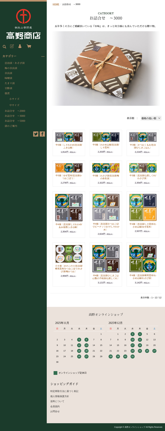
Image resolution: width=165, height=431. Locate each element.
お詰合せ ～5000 (15, 121)
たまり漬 (10, 83)
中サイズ (14, 105)
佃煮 (7, 93)
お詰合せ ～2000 (15, 111)
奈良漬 (8, 73)
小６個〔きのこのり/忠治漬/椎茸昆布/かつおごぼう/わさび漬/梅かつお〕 (69, 269)
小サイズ (14, 99)
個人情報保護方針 (59, 396)
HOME (56, 4)
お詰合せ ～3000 (15, 116)
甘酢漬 (8, 88)
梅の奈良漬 (11, 68)
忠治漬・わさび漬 (15, 63)
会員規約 (55, 406)
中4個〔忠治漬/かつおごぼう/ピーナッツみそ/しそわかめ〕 (106, 227)
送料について (57, 401)
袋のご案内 (11, 126)
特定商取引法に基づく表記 (64, 391)
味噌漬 (8, 78)
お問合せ (55, 411)
